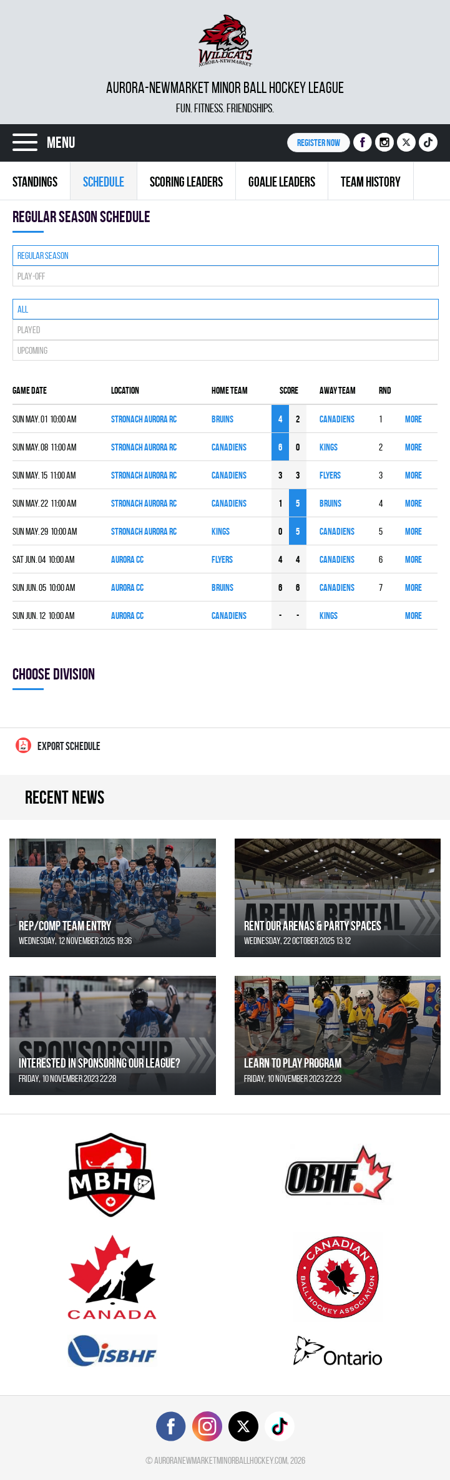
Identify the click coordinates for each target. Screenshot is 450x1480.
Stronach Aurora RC (144, 419)
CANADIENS (337, 419)
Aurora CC (127, 559)
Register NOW (318, 142)
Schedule (103, 181)
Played (28, 329)
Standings (34, 181)
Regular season (43, 255)
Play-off (31, 276)
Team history (371, 181)
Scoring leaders (186, 181)
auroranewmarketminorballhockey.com (220, 1460)
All (22, 309)
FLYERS (330, 475)
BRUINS (222, 419)
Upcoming (32, 350)
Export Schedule (58, 745)
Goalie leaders (281, 181)
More (413, 419)
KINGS (329, 447)
